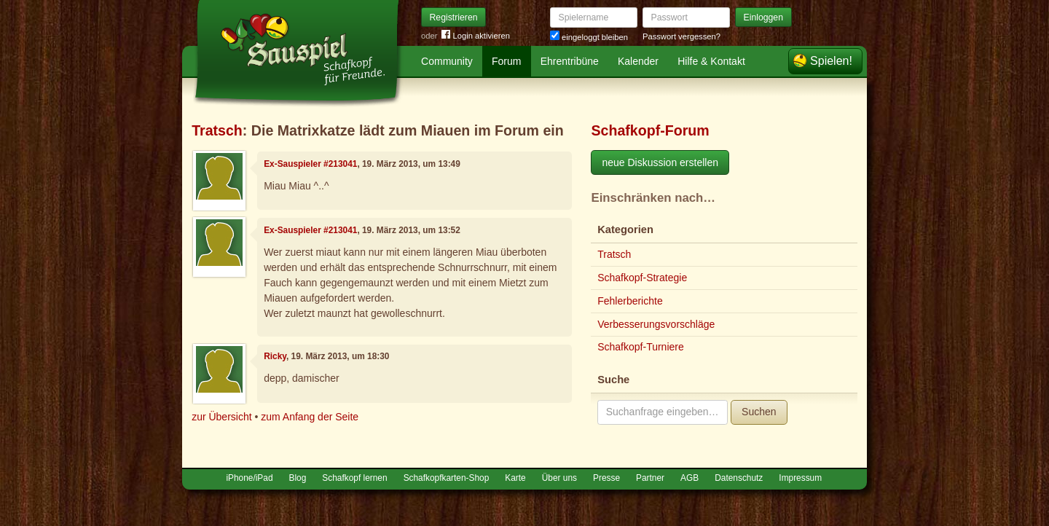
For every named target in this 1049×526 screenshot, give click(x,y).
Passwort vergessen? (681, 36)
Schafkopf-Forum (650, 130)
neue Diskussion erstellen (660, 162)
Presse (606, 478)
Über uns (559, 478)
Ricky (275, 356)
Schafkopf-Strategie (642, 277)
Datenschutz (739, 478)
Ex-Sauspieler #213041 (310, 164)
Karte (515, 478)
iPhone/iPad (249, 478)
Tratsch (217, 130)
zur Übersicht (221, 417)
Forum (506, 61)
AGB (689, 478)
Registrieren (454, 17)
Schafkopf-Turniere (640, 347)
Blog (298, 478)
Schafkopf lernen (354, 478)
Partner (650, 478)
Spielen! (831, 61)
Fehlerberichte (630, 301)
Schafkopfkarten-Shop (447, 478)
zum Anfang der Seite (309, 417)
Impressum (800, 478)
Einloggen (764, 17)
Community (447, 61)
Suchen (759, 411)
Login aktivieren (475, 36)
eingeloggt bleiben (589, 37)
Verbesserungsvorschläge (656, 324)
